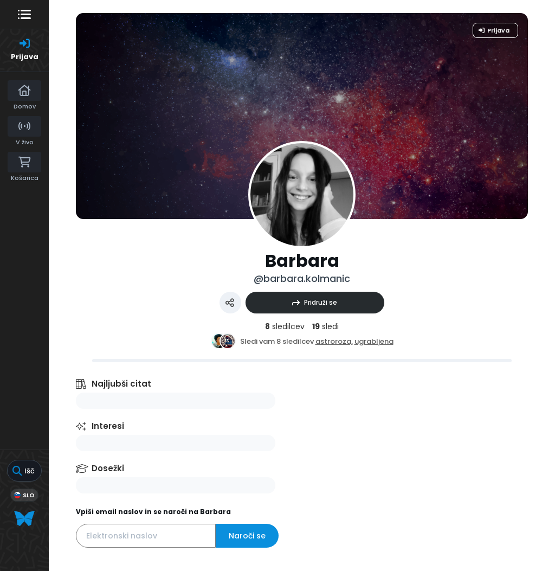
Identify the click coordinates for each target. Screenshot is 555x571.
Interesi (108, 426)
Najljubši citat (121, 383)
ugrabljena (373, 341)
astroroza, (334, 341)
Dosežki (108, 468)
